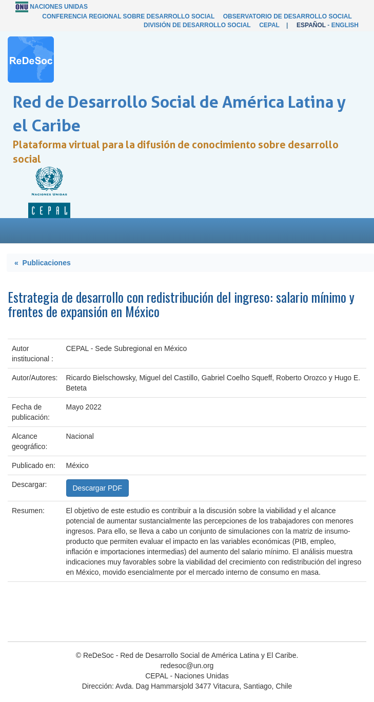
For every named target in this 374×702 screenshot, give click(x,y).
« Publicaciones (42, 263)
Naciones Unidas (59, 6)
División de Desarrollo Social (197, 25)
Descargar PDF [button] (97, 488)
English (345, 25)
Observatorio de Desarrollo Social (287, 16)
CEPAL (269, 25)
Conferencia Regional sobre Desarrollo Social (128, 16)
